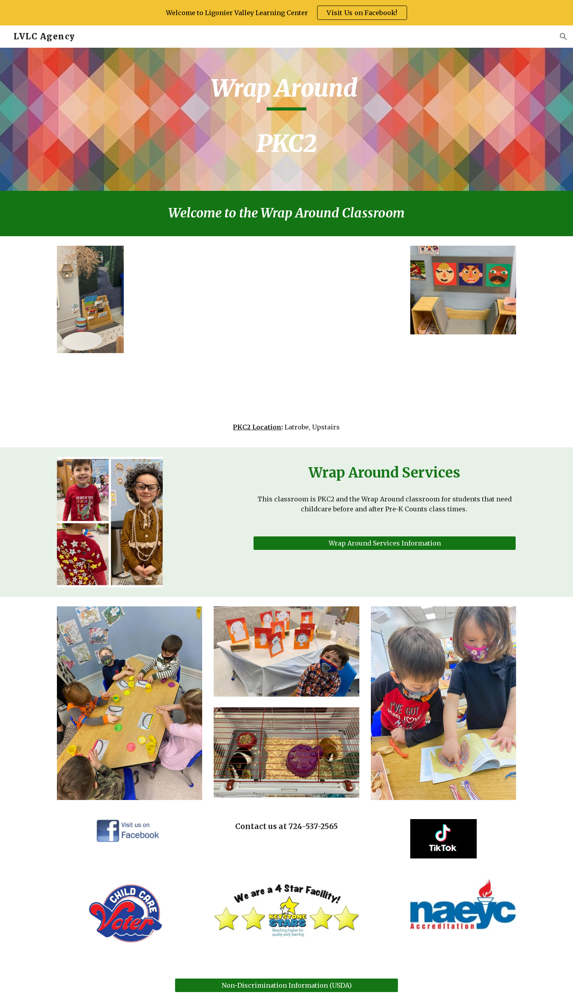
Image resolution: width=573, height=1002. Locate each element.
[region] (286, 12)
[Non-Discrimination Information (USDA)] (286, 985)
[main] (286, 119)
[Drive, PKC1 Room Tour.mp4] (286, 331)
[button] (563, 36)
